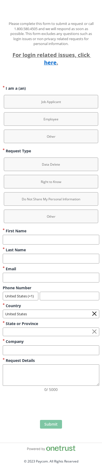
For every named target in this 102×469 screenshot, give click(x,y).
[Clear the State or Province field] (94, 331)
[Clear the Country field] (94, 314)
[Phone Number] (69, 296)
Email (9, 268)
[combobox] (20, 296)
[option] (51, 101)
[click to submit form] (51, 424)
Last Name (14, 249)
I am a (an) (14, 88)
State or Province (20, 323)
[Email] (51, 277)
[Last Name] (51, 259)
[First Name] (51, 240)
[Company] (51, 350)
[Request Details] (51, 375)
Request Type (17, 150)
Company (13, 341)
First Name (14, 230)
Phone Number (17, 287)
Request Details (19, 360)
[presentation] (51, 406)
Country (12, 305)
